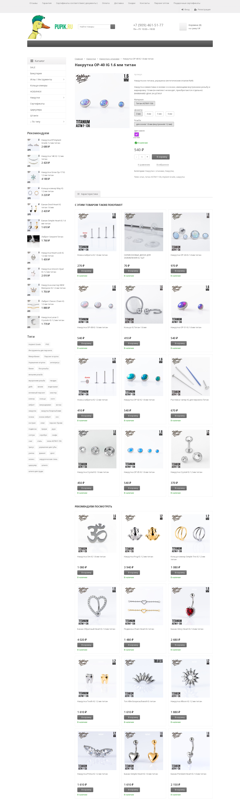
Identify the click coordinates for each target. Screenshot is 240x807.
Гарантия (46, 3)
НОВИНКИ (35, 91)
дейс (31, 386)
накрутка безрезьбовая (51, 411)
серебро (43, 435)
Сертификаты (37, 103)
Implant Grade (168, 177)
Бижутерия (36, 73)
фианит (42, 453)
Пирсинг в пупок (51, 356)
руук (54, 429)
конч (53, 399)
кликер (32, 399)
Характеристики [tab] (87, 193)
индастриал (53, 386)
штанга (44, 465)
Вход (185, 9)
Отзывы (34, 3)
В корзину (160, 156)
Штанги (34, 115)
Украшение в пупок (37, 362)
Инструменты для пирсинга (40, 350)
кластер (53, 392)
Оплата (105, 3)
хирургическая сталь (48, 459)
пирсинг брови (55, 423)
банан (31, 368)
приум (44, 429)
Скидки (131, 3)
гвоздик (53, 380)
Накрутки (91, 58)
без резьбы (44, 368)
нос (57, 417)
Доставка (119, 3)
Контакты (145, 3)
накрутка (180, 177)
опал (141, 177)
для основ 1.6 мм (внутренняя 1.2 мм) (154, 124)
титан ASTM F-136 (153, 177)
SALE (32, 67)
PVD (47, 344)
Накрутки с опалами (109, 58)
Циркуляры (36, 109)
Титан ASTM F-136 (144, 103)
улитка (31, 453)
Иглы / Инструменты (41, 79)
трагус (31, 447)
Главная (79, 58)
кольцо (43, 399)
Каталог (37, 61)
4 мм (149, 113)
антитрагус (55, 362)
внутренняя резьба (37, 380)
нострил (32, 423)
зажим (40, 386)
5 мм (159, 113)
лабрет (31, 405)
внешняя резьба (36, 374)
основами (170, 87)
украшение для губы (47, 447)
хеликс (31, 459)
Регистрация (202, 9)
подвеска (32, 429)
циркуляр (33, 465)
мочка (58, 405)
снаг (30, 441)
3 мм (138, 113)
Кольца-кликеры (38, 85)
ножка (31, 417)
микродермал (45, 405)
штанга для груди (36, 471)
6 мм (170, 113)
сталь (39, 441)
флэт (52, 453)
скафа (54, 435)
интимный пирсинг (37, 392)
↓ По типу (35, 121)
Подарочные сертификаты (187, 3)
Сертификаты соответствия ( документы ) (76, 3)
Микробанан (34, 356)
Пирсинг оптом (161, 3)
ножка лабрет (45, 417)
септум (32, 435)
